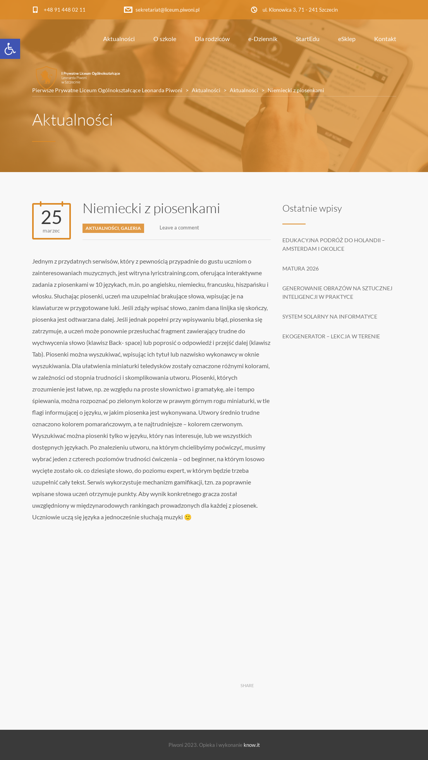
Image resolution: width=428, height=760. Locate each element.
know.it (252, 745)
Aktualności (119, 38)
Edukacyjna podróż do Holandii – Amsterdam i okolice (333, 244)
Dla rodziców (212, 38)
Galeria (131, 228)
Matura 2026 (300, 268)
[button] (10, 49)
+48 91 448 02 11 (65, 10)
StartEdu (308, 38)
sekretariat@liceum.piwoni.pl (167, 10)
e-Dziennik (262, 38)
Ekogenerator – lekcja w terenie (331, 336)
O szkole (164, 38)
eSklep (347, 38)
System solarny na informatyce (329, 316)
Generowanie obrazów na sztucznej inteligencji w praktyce (337, 292)
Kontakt (385, 38)
